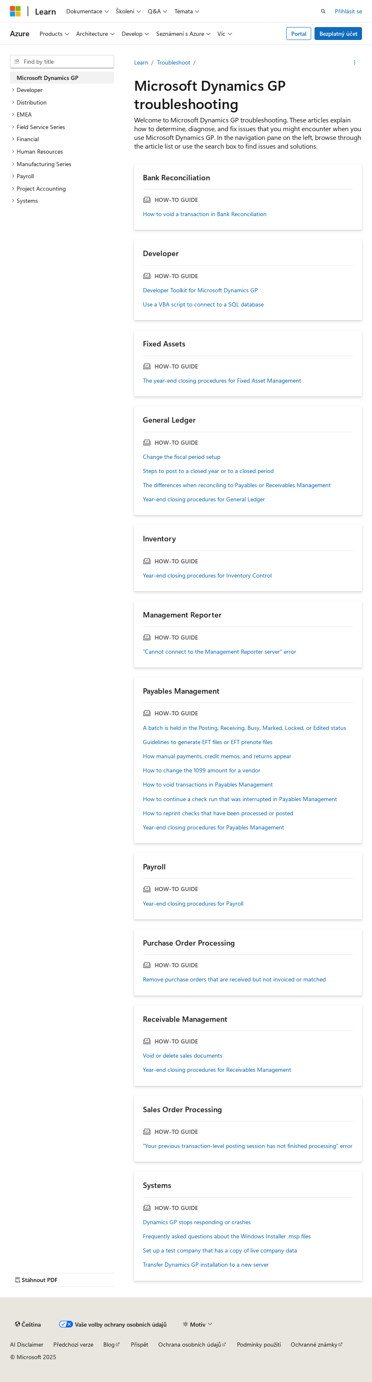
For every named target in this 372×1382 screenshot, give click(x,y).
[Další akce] (354, 62)
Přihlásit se (348, 11)
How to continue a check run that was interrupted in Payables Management (240, 799)
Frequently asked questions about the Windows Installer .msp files (227, 1236)
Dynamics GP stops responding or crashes (197, 1222)
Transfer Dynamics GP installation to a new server (206, 1264)
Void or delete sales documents (182, 1055)
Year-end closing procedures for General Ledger (204, 499)
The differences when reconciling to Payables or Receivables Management (237, 485)
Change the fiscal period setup (181, 457)
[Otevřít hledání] (323, 11)
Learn (141, 62)
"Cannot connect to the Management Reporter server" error (219, 651)
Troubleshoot (173, 62)
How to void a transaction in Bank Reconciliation (205, 214)
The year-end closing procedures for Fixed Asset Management (222, 380)
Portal (299, 33)
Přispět (139, 1344)
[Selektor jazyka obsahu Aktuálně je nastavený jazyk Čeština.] (28, 1324)
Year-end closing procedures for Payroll (193, 903)
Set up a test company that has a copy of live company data (220, 1250)
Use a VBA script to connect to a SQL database (203, 304)
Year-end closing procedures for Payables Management (213, 827)
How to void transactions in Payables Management (208, 784)
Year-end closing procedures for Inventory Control (207, 575)
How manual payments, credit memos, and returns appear (217, 756)
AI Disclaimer (26, 1344)
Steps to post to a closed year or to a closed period (208, 471)
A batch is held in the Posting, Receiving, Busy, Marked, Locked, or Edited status (244, 728)
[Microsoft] (15, 11)
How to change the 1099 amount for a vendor (201, 770)
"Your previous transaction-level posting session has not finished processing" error (247, 1146)
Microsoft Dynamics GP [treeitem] (47, 78)
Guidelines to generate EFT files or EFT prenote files (207, 742)
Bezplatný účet (338, 33)
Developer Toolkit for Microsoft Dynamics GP (200, 290)
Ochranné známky (314, 1344)
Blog (109, 1344)
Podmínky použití (259, 1344)
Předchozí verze (73, 1344)
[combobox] (62, 61)
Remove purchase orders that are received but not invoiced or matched (234, 979)
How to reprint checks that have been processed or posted (218, 813)
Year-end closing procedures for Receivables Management (217, 1069)
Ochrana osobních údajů (189, 1344)
